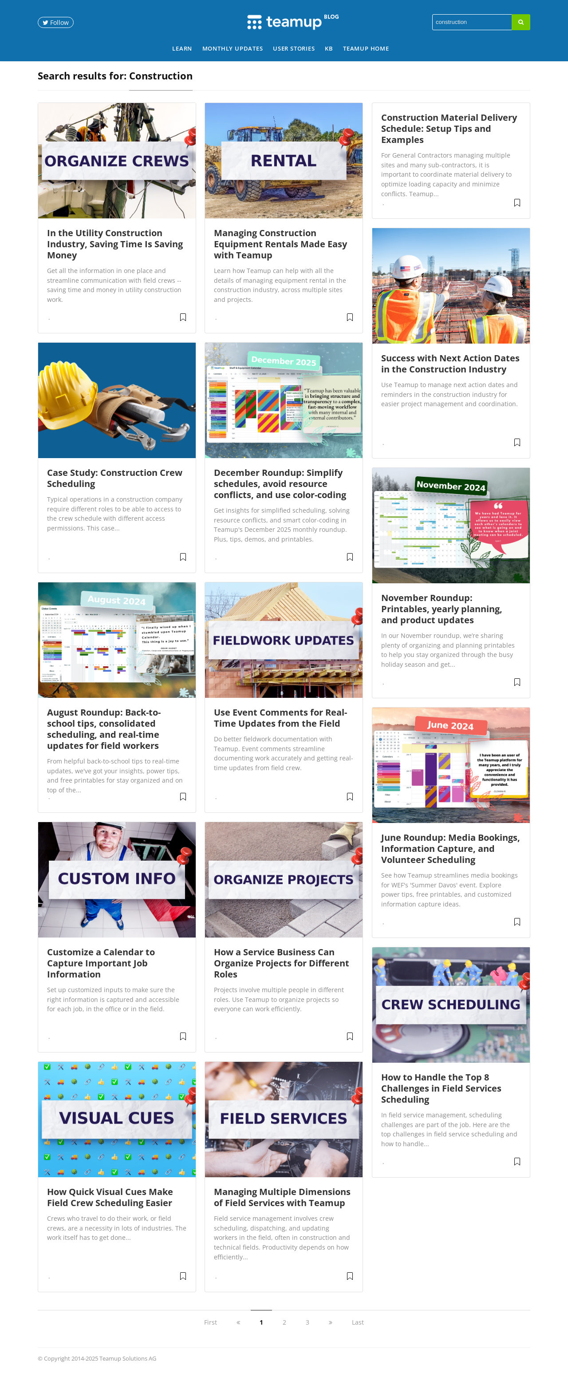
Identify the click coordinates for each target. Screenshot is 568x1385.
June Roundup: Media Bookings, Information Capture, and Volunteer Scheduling (450, 859)
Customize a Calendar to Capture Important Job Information (101, 973)
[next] (330, 1332)
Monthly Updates (232, 48)
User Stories (294, 48)
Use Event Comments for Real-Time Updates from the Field (280, 728)
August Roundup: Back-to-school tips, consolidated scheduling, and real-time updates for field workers (104, 739)
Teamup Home (366, 48)
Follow (56, 22)
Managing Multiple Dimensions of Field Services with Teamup (282, 1207)
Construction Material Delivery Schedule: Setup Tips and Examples (449, 139)
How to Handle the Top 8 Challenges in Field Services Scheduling (441, 1098)
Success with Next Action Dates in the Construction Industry (450, 373)
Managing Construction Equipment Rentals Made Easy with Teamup (280, 254)
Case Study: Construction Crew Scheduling (114, 488)
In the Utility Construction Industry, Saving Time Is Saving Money (115, 254)
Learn (182, 48)
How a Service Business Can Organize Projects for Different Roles (281, 973)
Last (358, 1332)
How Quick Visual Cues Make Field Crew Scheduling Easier (110, 1207)
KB (329, 48)
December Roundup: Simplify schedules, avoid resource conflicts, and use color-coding (280, 494)
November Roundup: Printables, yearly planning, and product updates (441, 619)
